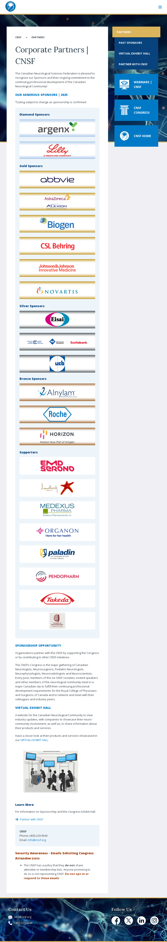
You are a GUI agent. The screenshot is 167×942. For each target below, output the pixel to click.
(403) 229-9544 (23, 923)
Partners (38, 37)
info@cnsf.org (37, 840)
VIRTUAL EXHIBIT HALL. (34, 740)
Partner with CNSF (31, 819)
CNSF (18, 37)
